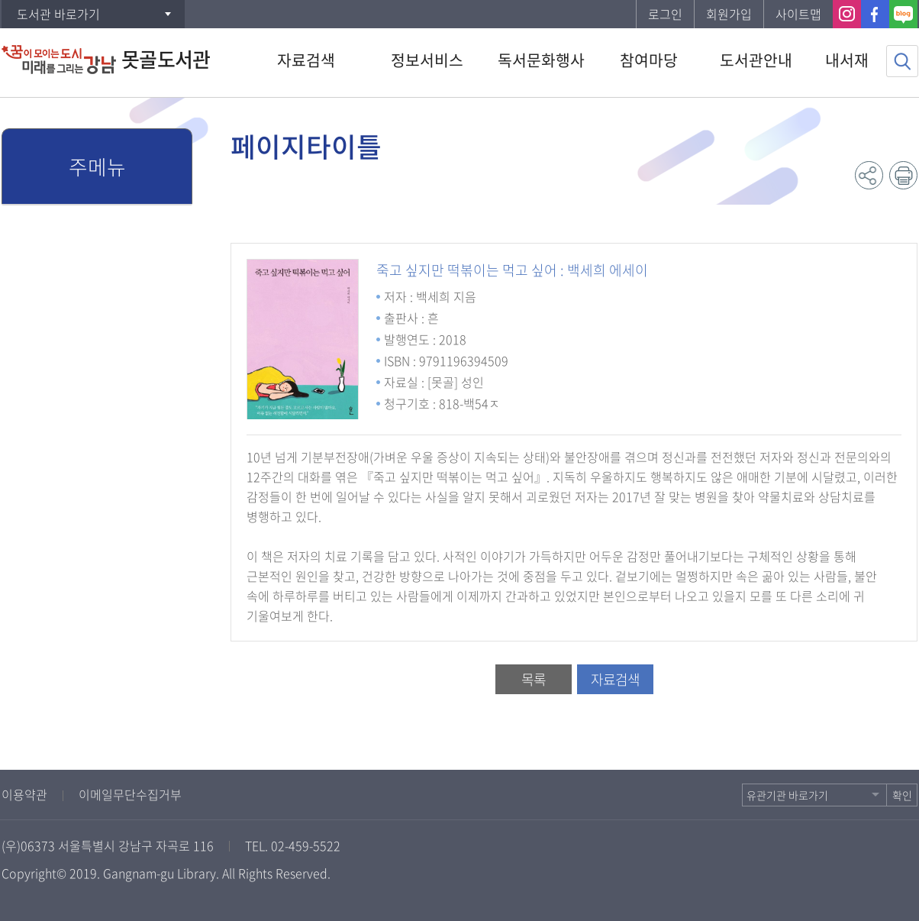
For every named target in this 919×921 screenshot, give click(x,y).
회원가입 (729, 14)
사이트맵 (798, 14)
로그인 (665, 14)
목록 (533, 679)
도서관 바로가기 (58, 14)
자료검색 (615, 679)
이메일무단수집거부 (130, 794)
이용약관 (24, 794)
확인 (902, 795)
